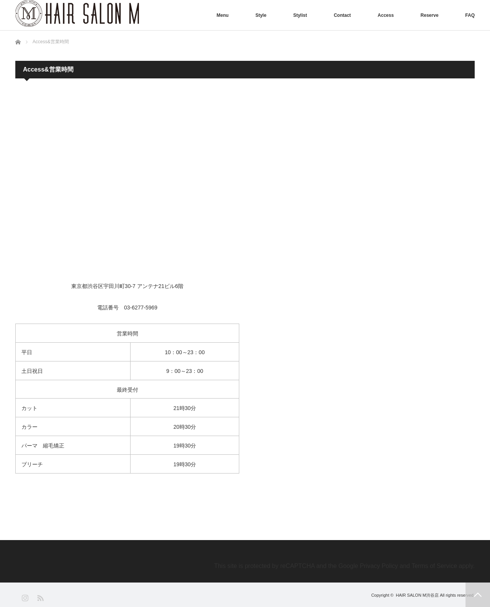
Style (260, 15)
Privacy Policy (379, 566)
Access (386, 15)
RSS (40, 597)
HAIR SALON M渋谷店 (417, 595)
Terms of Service (434, 566)
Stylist (300, 15)
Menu (223, 15)
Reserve (430, 15)
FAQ (470, 15)
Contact (342, 15)
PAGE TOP (478, 595)
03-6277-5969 (140, 307)
